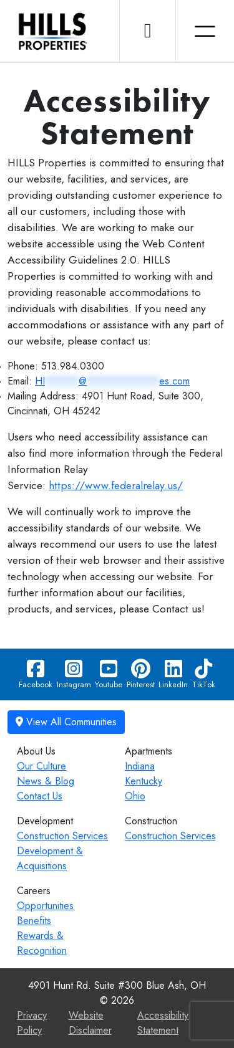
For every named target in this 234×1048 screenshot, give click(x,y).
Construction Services (62, 836)
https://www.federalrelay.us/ (116, 485)
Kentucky (143, 781)
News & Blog (45, 781)
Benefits (34, 920)
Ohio (135, 796)
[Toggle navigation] (205, 31)
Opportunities (45, 905)
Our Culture (41, 766)
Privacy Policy (32, 1022)
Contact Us (39, 796)
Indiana (140, 766)
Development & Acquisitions (50, 858)
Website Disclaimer (90, 1022)
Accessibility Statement (162, 1022)
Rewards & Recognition (42, 943)
